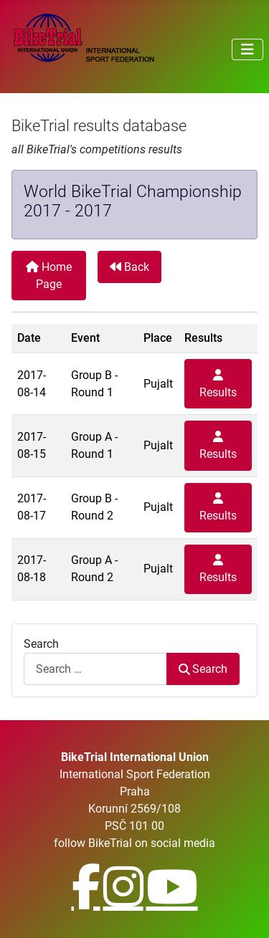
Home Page (49, 275)
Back (129, 267)
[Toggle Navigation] (247, 49)
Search (41, 644)
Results (218, 384)
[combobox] (95, 669)
